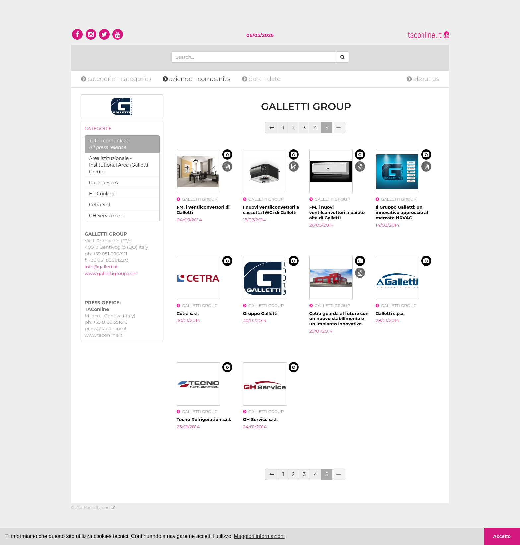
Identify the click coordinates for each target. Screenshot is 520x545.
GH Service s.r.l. (106, 216)
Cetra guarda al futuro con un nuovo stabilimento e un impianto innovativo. (339, 318)
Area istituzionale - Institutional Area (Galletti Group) (118, 165)
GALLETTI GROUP (197, 199)
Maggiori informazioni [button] (259, 536)
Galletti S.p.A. (104, 183)
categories (117, 79)
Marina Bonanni (99, 507)
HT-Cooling (102, 194)
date (261, 79)
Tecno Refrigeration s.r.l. (204, 419)
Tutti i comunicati (109, 144)
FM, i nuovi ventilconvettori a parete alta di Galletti (337, 212)
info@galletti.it (101, 267)
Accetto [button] (502, 536)
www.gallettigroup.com (111, 273)
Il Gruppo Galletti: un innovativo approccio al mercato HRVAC (402, 212)
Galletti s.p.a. (390, 313)
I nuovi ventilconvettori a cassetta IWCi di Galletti (271, 209)
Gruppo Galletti (260, 313)
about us (423, 79)
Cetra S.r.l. (100, 205)
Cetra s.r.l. (188, 313)
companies (197, 79)
